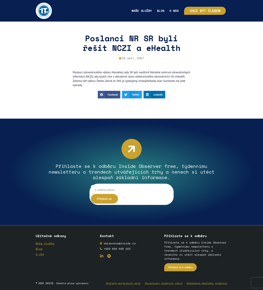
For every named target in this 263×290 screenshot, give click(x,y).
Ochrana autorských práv (123, 283)
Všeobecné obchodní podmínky (207, 283)
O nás (174, 10)
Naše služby (142, 10)
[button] (109, 94)
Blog (160, 10)
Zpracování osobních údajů (164, 283)
